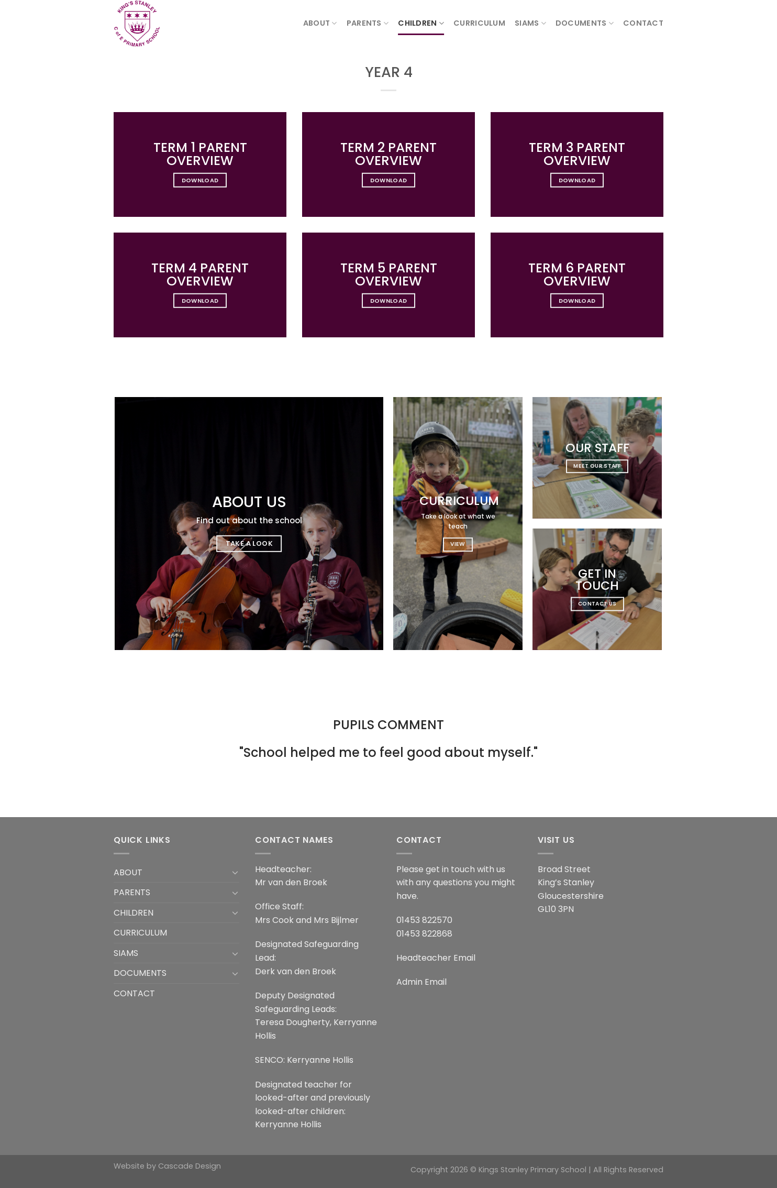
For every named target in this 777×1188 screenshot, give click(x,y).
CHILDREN (421, 23)
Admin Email (421, 982)
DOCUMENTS (585, 23)
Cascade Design (189, 1166)
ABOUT (320, 23)
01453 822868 (424, 934)
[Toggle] (235, 872)
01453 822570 (424, 920)
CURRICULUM (479, 23)
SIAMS (530, 23)
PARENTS (368, 23)
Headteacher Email (435, 958)
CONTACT (643, 23)
